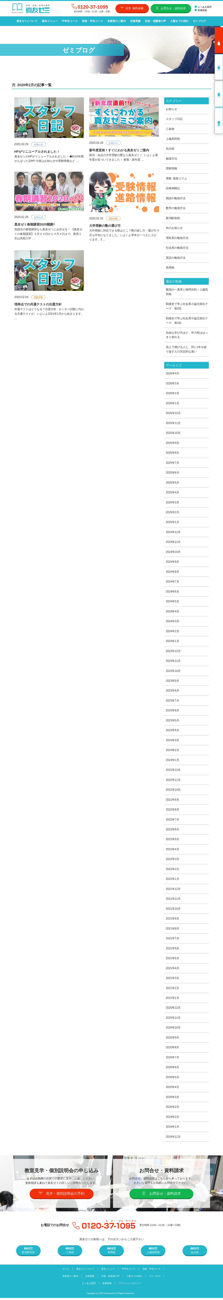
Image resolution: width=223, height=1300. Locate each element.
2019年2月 (172, 1118)
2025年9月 (172, 443)
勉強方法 (171, 158)
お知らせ (38, 144)
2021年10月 (173, 910)
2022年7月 (172, 820)
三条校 (170, 128)
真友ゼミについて (26, 21)
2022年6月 (172, 830)
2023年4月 (172, 731)
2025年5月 (172, 483)
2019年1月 (172, 1128)
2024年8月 (172, 572)
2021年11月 (173, 900)
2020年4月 (172, 1089)
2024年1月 (172, 642)
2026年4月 (172, 373)
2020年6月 (172, 1069)
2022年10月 (173, 791)
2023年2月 (172, 751)
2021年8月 (172, 930)
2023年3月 (172, 741)
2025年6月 (172, 473)
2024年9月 (172, 562)
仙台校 (170, 148)
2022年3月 (172, 860)
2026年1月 (172, 403)
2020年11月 (173, 1019)
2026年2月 (172, 393)
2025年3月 (172, 503)
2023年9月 (172, 681)
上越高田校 (173, 138)
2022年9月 (172, 801)
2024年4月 (172, 612)
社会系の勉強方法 (177, 247)
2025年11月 (173, 423)
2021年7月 (172, 940)
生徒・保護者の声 (154, 21)
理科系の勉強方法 (177, 238)
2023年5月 (172, 721)
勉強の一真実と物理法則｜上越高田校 (187, 292)
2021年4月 (172, 969)
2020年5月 (172, 1079)
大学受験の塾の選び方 (105, 225)
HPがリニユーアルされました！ (37, 151)
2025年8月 (172, 453)
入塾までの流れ (178, 21)
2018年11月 (173, 1138)
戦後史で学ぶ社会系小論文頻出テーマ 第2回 (187, 306)
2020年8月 (172, 1049)
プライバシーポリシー (130, 1285)
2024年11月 (173, 542)
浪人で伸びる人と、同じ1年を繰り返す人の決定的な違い (186, 349)
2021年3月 (172, 979)
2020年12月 (173, 1009)
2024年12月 (173, 532)
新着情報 (201, 10)
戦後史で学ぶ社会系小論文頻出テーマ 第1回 (187, 321)
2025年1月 (172, 522)
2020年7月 (172, 1059)
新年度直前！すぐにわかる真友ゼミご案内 (119, 150)
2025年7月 (172, 463)
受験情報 (113, 218)
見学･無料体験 (132, 8)
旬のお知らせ (174, 228)
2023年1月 (172, 761)
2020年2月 (172, 1108)
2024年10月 (173, 552)
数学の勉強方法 (176, 208)
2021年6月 (172, 950)
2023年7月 (172, 701)
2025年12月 (173, 413)
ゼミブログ (198, 21)
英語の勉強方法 (176, 257)
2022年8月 (172, 810)
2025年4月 (172, 493)
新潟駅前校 (173, 218)
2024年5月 (172, 602)
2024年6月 (172, 592)
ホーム (65, 1271)
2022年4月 (172, 850)
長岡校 (170, 267)
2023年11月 (173, 661)
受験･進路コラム (176, 178)
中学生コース (69, 21)
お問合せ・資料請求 (171, 8)
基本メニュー (49, 21)
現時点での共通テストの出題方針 (38, 304)
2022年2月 (172, 870)
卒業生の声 (218, 120)
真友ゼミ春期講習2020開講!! (34, 224)
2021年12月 (173, 890)
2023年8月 (172, 691)
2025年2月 (172, 513)
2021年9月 (172, 920)
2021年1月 (172, 999)
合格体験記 (173, 188)
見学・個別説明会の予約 (61, 1195)
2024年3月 (172, 622)
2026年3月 (172, 383)
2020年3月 (172, 1099)
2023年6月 (172, 711)
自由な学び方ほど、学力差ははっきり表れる (187, 335)
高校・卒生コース (92, 21)
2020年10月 (173, 1029)
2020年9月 (172, 1039)
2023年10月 (173, 671)
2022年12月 (173, 771)
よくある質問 (203, 7)
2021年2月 (172, 989)
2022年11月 (173, 781)
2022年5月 (172, 840)
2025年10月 (173, 433)
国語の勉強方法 (176, 198)
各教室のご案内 (116, 21)
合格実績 (134, 21)
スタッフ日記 (174, 118)
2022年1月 (172, 880)
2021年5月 (172, 959)
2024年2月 (172, 632)
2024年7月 (172, 582)
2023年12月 (173, 652)
